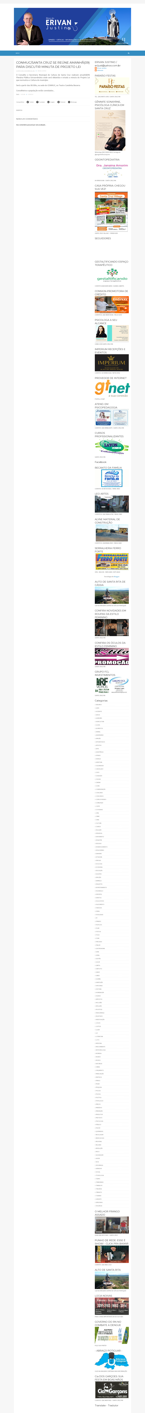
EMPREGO (97, 880)
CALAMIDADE (98, 765)
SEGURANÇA (98, 1164)
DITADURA (98, 856)
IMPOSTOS (98, 998)
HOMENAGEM (99, 991)
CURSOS (97, 825)
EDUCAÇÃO (98, 869)
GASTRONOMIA (99, 947)
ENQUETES (98, 883)
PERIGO (97, 1079)
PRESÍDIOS (98, 1107)
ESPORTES (97, 893)
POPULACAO (98, 1100)
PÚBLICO (97, 1123)
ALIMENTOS (98, 727)
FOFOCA (97, 930)
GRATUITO (98, 968)
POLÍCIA (97, 1093)
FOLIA (96, 934)
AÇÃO (96, 707)
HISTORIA (97, 988)
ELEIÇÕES (97, 873)
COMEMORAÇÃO (99, 788)
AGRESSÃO (98, 717)
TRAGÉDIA (97, 1188)
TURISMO (97, 1195)
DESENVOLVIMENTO (100, 846)
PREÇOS (97, 1103)
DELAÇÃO (97, 829)
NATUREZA (98, 1063)
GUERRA (97, 978)
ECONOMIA (98, 866)
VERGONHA (98, 1201)
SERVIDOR (97, 1167)
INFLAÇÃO (97, 1005)
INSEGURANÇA (99, 1012)
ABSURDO (97, 704)
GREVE (96, 974)
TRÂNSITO (98, 1191)
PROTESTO (98, 1117)
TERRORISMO (98, 1181)
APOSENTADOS (99, 741)
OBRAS (97, 1066)
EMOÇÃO (97, 876)
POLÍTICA (97, 1096)
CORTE (97, 805)
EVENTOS (32, 98)
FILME (96, 927)
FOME (96, 937)
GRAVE (96, 971)
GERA (96, 951)
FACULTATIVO (99, 900)
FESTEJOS (97, 924)
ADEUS (97, 714)
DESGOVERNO (99, 849)
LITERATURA (98, 1035)
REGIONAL (98, 1140)
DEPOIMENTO (99, 836)
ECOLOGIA (98, 863)
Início (19, 52)
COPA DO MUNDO (100, 798)
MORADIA (97, 1052)
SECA (96, 1161)
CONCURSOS (98, 795)
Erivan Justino (100, 67)
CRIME (96, 815)
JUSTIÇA (97, 1025)
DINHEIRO (97, 853)
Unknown (99, 69)
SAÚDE (97, 1157)
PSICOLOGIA (98, 1120)
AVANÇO (97, 758)
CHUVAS (97, 778)
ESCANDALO (98, 890)
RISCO (96, 1150)
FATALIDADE (98, 914)
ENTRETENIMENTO (100, 886)
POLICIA (97, 1090)
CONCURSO (98, 792)
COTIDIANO (98, 809)
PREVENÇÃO (98, 1110)
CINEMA (97, 781)
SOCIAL (97, 1171)
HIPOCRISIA (98, 985)
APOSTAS (97, 744)
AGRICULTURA (99, 720)
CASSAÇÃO (98, 775)
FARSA (96, 910)
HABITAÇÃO (98, 981)
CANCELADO (98, 768)
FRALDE (97, 944)
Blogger (115, 576)
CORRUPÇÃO (98, 802)
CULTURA (24, 98)
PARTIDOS (97, 1076)
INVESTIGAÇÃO (99, 1018)
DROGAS (97, 859)
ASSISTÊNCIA (98, 751)
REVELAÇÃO (98, 1147)
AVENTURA (98, 761)
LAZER (96, 1029)
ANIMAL (97, 731)
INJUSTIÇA (98, 1008)
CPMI (96, 812)
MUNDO (97, 1056)
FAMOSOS (97, 907)
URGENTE (97, 1198)
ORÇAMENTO (98, 1069)
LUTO (96, 1039)
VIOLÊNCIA (98, 1205)
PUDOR (97, 1127)
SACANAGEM (98, 1154)
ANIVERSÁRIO (98, 734)
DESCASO (97, 842)
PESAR (96, 1083)
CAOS (96, 771)
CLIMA (96, 785)
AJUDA (97, 724)
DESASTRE (97, 839)
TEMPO (97, 1178)
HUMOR (97, 995)
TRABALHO (98, 1184)
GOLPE (97, 961)
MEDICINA (97, 1042)
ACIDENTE (97, 710)
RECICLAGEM (98, 1134)
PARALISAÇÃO (98, 1073)
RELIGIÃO (97, 1144)
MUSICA (97, 1059)
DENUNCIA (98, 832)
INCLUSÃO (98, 1001)
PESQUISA (97, 1086)
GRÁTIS (97, 964)
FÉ (95, 917)
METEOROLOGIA (99, 1049)
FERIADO (97, 920)
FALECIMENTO (99, 903)
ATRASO (97, 754)
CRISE (96, 819)
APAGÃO (97, 737)
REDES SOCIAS (99, 1137)
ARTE (96, 748)
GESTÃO (97, 958)
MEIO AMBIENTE (99, 1046)
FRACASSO (98, 941)
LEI (95, 1032)
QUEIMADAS (98, 1130)
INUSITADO (98, 1015)
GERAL (96, 954)
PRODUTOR (98, 1113)
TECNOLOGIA (99, 1174)
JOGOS (97, 1022)
